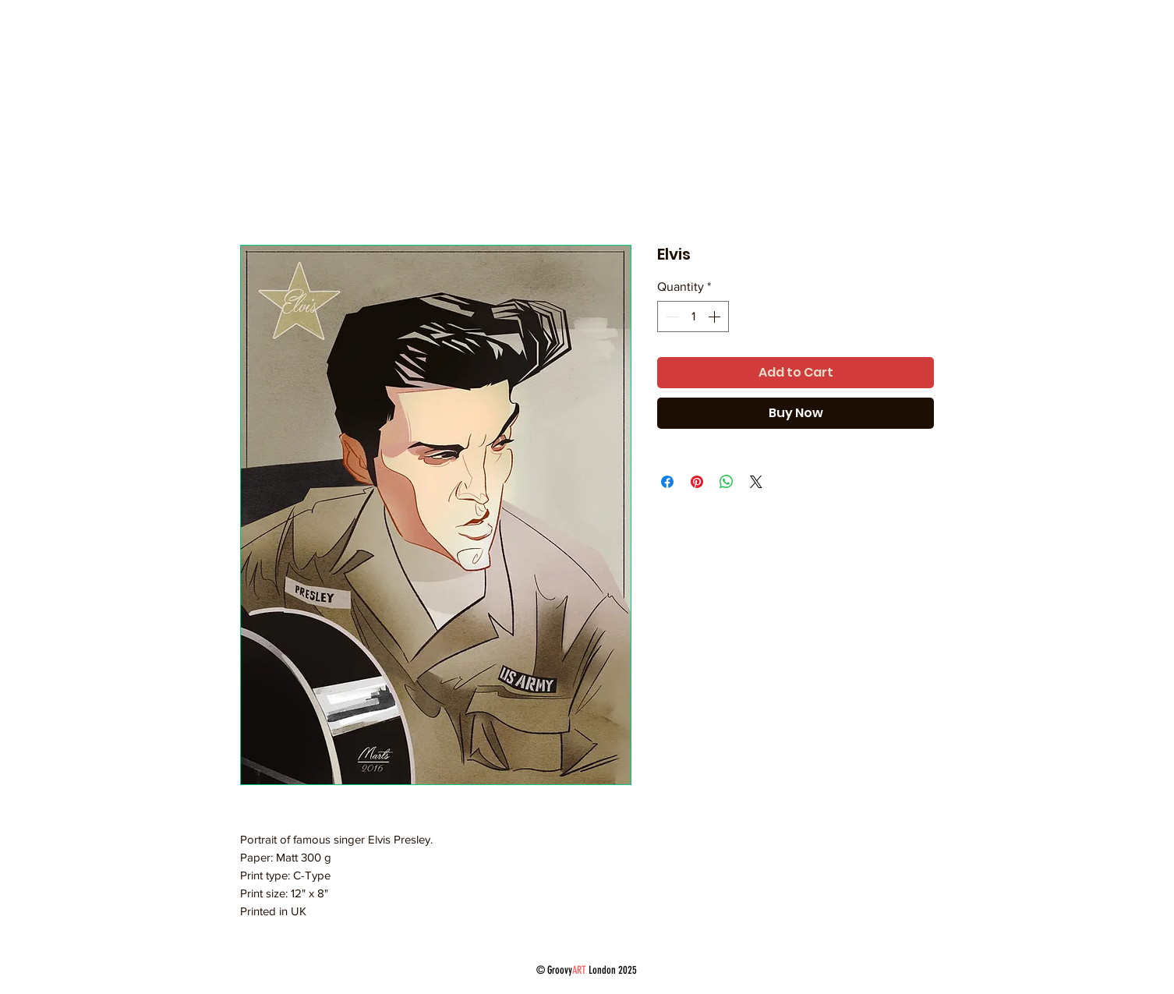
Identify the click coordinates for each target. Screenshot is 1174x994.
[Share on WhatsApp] (726, 481)
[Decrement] (670, 316)
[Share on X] (756, 481)
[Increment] (716, 316)
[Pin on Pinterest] (697, 481)
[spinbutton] (693, 316)
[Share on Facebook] (667, 481)
